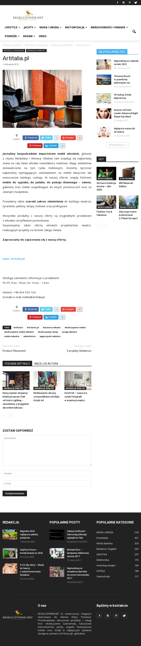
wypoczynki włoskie (50, 327)
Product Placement (14, 342)
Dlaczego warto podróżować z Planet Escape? (128, 215)
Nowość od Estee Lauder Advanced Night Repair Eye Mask (126, 113)
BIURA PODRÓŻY (128, 207)
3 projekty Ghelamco (79, 342)
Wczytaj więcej (117, 144)
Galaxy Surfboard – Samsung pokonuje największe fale (77, 526)
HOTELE (101, 562)
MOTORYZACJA (76, 27)
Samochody (103, 568)
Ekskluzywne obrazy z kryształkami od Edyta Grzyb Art (46, 388)
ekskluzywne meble (75, 319)
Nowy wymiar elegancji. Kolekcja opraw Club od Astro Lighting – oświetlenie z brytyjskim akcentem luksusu (16, 392)
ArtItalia (18, 319)
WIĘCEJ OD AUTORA (46, 355)
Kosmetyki (102, 529)
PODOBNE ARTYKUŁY (17, 355)
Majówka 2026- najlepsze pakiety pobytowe (29, 526)
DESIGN (29, 36)
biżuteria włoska (52, 319)
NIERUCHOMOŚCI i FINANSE (109, 27)
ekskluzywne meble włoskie (19, 323)
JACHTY (30, 27)
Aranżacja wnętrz (36, 50)
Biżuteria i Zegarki (106, 540)
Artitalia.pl (33, 319)
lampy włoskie (69, 323)
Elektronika (126, 178)
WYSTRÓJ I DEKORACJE (14, 50)
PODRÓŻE (12, 36)
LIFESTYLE (12, 27)
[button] (134, 31)
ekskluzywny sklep (48, 323)
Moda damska (105, 178)
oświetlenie (29, 327)
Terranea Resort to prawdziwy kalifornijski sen (122, 79)
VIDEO (42, 36)
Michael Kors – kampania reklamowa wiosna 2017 (78, 544)
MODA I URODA (50, 27)
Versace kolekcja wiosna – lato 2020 (106, 186)
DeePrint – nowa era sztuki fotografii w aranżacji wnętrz (75, 388)
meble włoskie (11, 327)
